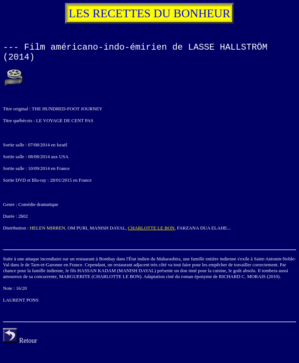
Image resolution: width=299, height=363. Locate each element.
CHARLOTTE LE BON (151, 228)
